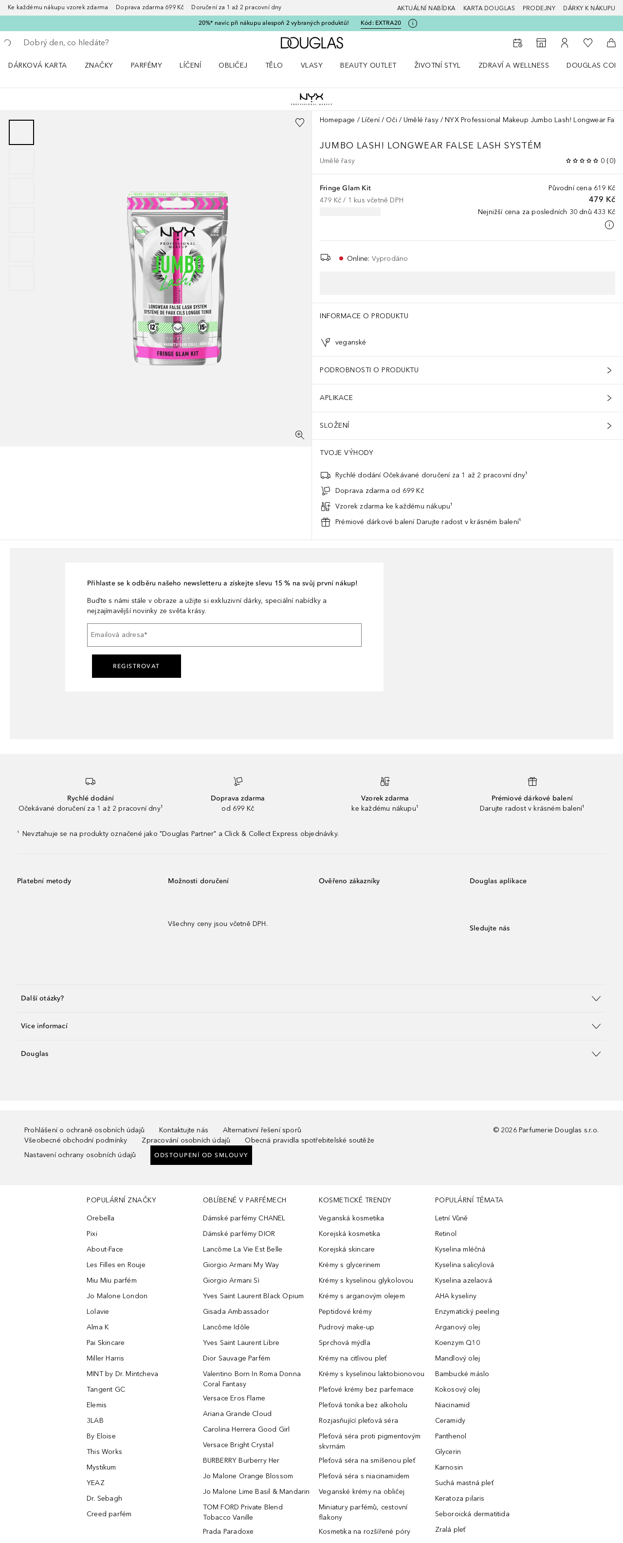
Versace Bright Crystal (238, 1445)
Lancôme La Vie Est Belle (243, 1249)
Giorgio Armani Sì (231, 1280)
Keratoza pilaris (460, 1498)
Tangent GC (106, 1389)
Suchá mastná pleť (464, 1483)
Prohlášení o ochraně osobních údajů (84, 1130)
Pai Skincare (106, 1343)
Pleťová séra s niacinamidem (364, 1476)
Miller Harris (106, 1358)
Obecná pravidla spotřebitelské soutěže (309, 1140)
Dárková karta (37, 65)
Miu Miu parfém (112, 1280)
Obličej (233, 65)
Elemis (97, 1405)
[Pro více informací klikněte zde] (412, 23)
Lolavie (98, 1311)
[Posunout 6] (21, 278)
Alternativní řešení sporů (262, 1130)
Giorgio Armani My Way (241, 1265)
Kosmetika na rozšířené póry (364, 1531)
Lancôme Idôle (226, 1327)
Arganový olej (457, 1327)
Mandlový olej (457, 1358)
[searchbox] (95, 43)
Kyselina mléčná (460, 1249)
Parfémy (147, 65)
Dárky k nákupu (589, 8)
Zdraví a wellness (514, 65)
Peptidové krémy (345, 1311)
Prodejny (539, 8)
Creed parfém (109, 1514)
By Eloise (101, 1436)
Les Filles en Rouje (116, 1265)
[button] (311, 998)
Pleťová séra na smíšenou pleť (367, 1460)
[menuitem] (44, 65)
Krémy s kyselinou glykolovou (366, 1280)
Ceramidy (450, 1420)
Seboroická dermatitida (472, 1514)
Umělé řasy (421, 120)
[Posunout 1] (21, 132)
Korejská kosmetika (350, 1234)
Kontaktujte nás (183, 1130)
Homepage (337, 120)
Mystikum (101, 1467)
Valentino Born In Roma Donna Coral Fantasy (252, 1379)
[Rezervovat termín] (518, 42)
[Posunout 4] (21, 220)
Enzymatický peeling (467, 1311)
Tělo (274, 65)
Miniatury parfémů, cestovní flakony (363, 1512)
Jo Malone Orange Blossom (248, 1476)
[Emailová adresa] (224, 635)
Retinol (446, 1234)
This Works (104, 1452)
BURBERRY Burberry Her (241, 1460)
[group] (21, 205)
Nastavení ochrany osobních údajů (80, 1155)
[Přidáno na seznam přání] (300, 122)
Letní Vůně (451, 1218)
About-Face (105, 1249)
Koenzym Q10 (457, 1343)
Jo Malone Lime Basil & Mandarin (256, 1492)
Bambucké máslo (462, 1374)
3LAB (95, 1420)
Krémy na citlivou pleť (352, 1358)
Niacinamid (452, 1405)
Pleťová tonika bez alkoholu (363, 1405)
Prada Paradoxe (228, 1531)
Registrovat (136, 666)
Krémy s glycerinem (350, 1265)
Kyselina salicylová (465, 1265)
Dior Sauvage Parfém (237, 1358)
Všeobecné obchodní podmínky (75, 1140)
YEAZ (96, 1483)
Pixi (92, 1234)
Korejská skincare (347, 1249)
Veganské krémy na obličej (361, 1492)
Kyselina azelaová (463, 1280)
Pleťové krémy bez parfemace (366, 1389)
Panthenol (451, 1436)
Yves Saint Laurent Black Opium (253, 1296)
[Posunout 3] (21, 190)
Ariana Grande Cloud (237, 1414)
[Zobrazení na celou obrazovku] (300, 435)
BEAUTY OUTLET (368, 65)
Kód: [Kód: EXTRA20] (381, 23)
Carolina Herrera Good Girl (246, 1429)
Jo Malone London (117, 1296)
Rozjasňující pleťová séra (358, 1420)
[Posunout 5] (21, 249)
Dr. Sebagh (104, 1498)
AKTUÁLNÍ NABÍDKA (426, 8)
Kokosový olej (457, 1389)
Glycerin (448, 1452)
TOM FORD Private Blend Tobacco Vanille (243, 1512)
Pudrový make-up (346, 1327)
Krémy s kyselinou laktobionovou (371, 1374)
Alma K (98, 1327)
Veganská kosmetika (352, 1218)
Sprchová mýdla (344, 1343)
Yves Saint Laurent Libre (241, 1343)
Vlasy (312, 65)
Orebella (101, 1218)
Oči (391, 120)
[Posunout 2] (21, 161)
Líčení (190, 65)
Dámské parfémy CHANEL (244, 1218)
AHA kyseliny (455, 1296)
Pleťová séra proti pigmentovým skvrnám (370, 1441)
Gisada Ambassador (236, 1311)
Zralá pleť (450, 1529)
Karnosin (449, 1467)
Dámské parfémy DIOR (239, 1234)
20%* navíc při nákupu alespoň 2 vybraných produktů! (274, 22)
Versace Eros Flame (234, 1398)
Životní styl (437, 65)
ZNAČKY (99, 65)
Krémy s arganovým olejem (362, 1296)
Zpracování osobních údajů (186, 1140)
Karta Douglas (489, 8)
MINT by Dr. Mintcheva (122, 1374)
